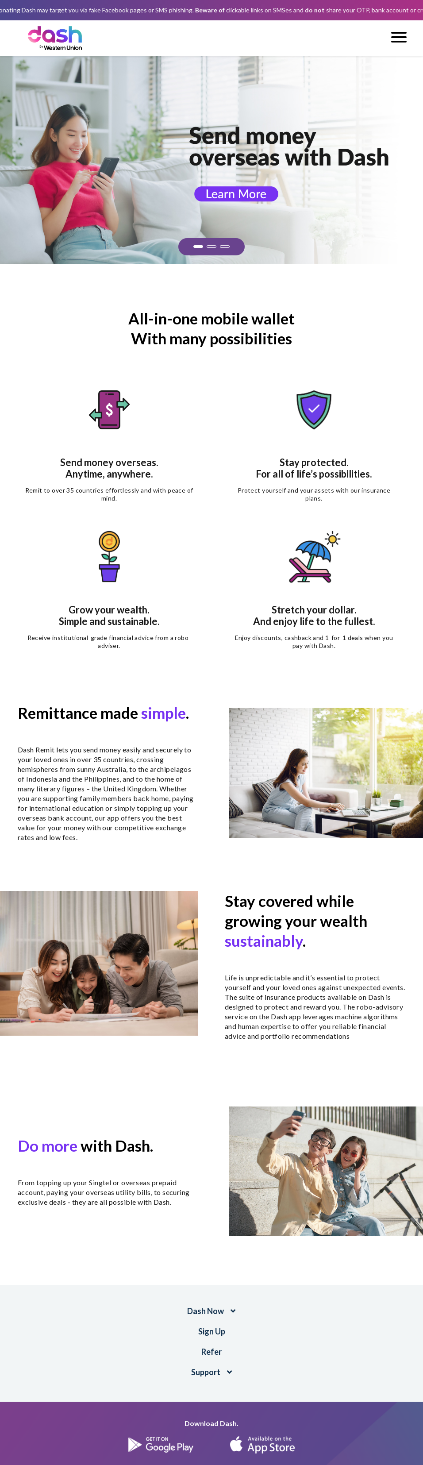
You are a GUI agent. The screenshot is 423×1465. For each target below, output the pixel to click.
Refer (211, 1352)
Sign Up (211, 1331)
